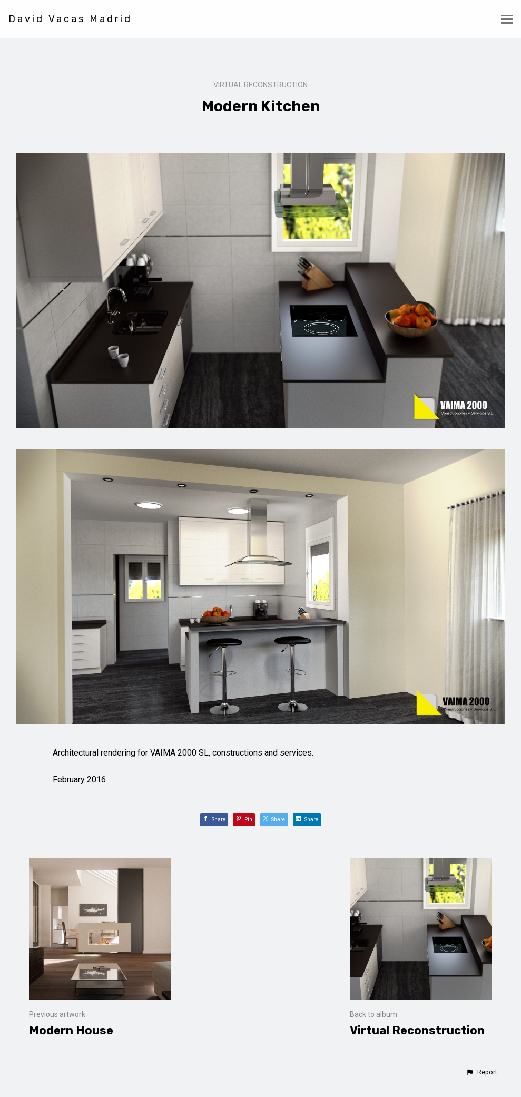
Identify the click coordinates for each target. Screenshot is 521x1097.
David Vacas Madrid (70, 19)
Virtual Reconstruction (260, 85)
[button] (481, 1072)
